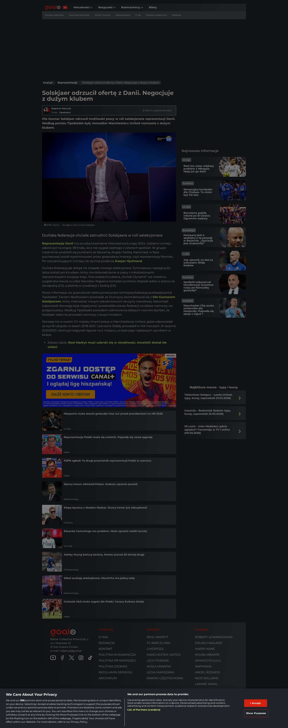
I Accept (255, 703)
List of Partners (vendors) (143, 709)
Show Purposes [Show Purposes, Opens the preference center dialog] (256, 713)
